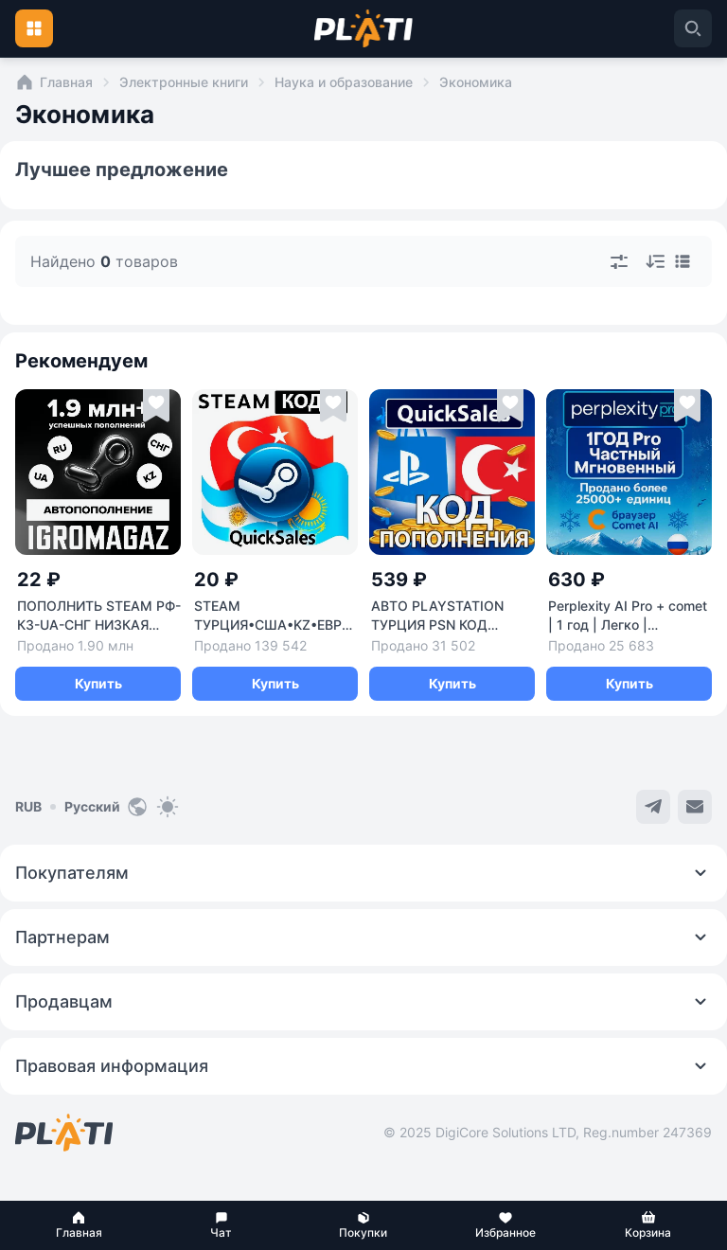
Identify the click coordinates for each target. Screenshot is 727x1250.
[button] (79, 1225)
